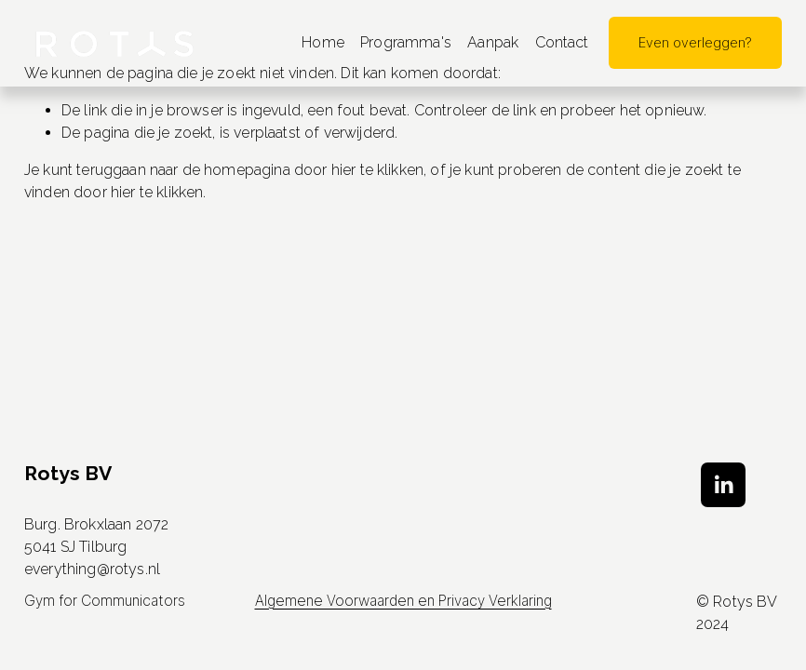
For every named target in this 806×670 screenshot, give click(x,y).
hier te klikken (377, 170)
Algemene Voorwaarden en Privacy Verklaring (403, 603)
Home (323, 42)
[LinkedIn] (723, 484)
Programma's (405, 42)
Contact (562, 42)
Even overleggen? (695, 42)
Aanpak (492, 42)
